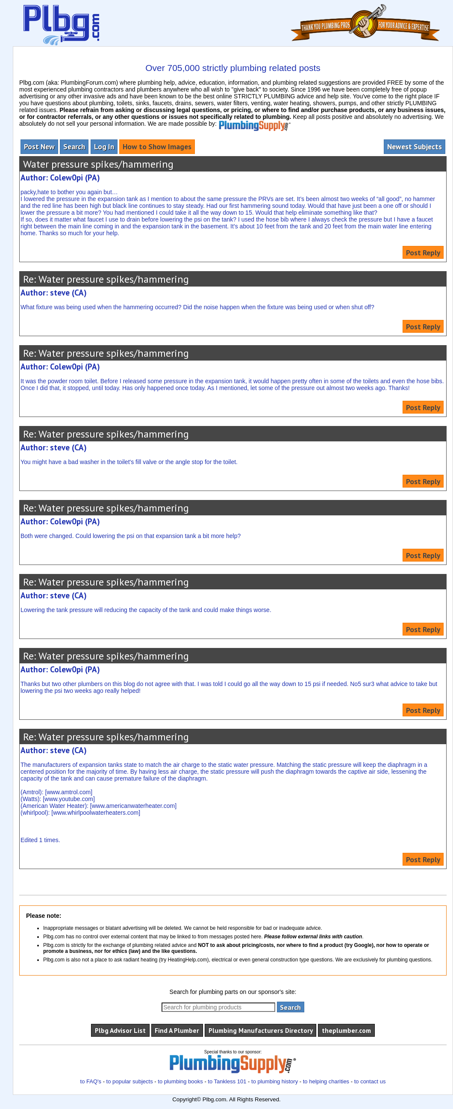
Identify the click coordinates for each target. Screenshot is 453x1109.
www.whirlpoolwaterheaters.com (95, 812)
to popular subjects (129, 1081)
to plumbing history (274, 1081)
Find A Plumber (177, 1030)
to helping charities (326, 1081)
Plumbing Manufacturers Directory (261, 1030)
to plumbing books (180, 1081)
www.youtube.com (68, 799)
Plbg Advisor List (120, 1030)
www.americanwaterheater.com (133, 805)
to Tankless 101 (227, 1081)
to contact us (370, 1081)
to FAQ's (90, 1081)
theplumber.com (346, 1030)
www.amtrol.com (69, 792)
